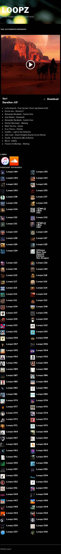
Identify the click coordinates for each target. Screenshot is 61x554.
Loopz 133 (11, 217)
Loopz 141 (41, 184)
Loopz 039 (12, 526)
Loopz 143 (42, 178)
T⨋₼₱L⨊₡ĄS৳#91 (41, 211)
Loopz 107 (12, 313)
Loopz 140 (12, 191)
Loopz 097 (12, 344)
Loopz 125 (41, 244)
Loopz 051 (12, 488)
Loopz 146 (12, 172)
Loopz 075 (12, 413)
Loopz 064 (42, 444)
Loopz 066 (42, 438)
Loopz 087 (12, 375)
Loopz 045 (12, 507)
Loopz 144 (12, 178)
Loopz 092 (42, 357)
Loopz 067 (12, 438)
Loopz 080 (42, 394)
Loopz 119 (11, 275)
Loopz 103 (12, 325)
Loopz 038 (42, 526)
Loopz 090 (42, 363)
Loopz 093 (12, 357)
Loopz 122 (41, 263)
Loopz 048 (42, 494)
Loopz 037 (12, 532)
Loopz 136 (12, 203)
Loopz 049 (12, 494)
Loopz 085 (12, 382)
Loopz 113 (11, 294)
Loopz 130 (12, 232)
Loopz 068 (42, 432)
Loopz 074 (42, 413)
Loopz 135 (41, 203)
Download (50, 99)
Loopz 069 (12, 432)
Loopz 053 (12, 482)
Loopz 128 (11, 238)
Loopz (15, 10)
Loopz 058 (42, 463)
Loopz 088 (42, 369)
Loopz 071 (12, 425)
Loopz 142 (12, 184)
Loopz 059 (12, 463)
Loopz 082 (42, 388)
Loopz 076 (42, 407)
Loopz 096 (42, 344)
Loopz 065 (12, 444)
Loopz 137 (41, 197)
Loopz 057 (12, 469)
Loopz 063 (12, 451)
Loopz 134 (12, 209)
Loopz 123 (11, 263)
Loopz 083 (12, 388)
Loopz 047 (12, 501)
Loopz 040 (42, 519)
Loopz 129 (42, 232)
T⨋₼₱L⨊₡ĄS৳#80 (41, 225)
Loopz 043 (12, 513)
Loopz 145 (42, 172)
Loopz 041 (12, 519)
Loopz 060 (42, 457)
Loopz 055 (12, 476)
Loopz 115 (11, 288)
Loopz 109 (12, 307)
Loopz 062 (42, 451)
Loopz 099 (12, 338)
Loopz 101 (11, 332)
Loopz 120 (42, 269)
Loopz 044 (42, 507)
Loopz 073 (12, 419)
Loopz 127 (41, 238)
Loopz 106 (42, 313)
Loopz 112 (41, 294)
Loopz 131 (11, 224)
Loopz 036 (42, 532)
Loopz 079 (12, 400)
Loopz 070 (42, 425)
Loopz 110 (41, 300)
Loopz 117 (11, 282)
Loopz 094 (42, 350)
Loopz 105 (12, 319)
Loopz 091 (12, 363)
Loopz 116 (41, 282)
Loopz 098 (42, 338)
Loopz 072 (42, 419)
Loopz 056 (42, 469)
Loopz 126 (12, 244)
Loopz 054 (42, 476)
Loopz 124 (12, 251)
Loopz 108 (42, 307)
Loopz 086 (42, 375)
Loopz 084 (42, 382)
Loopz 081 (12, 394)
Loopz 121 (11, 269)
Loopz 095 (12, 350)
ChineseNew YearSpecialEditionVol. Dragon (42, 254)
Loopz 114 (41, 288)
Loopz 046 (42, 501)
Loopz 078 (42, 400)
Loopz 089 (12, 369)
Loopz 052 (42, 482)
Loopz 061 (12, 457)
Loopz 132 (41, 217)
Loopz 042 (42, 513)
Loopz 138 (11, 197)
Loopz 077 (12, 407)
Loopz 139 (42, 191)
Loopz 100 (42, 332)
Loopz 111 (11, 300)
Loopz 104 (42, 319)
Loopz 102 (42, 325)
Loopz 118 (41, 275)
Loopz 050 (42, 488)
